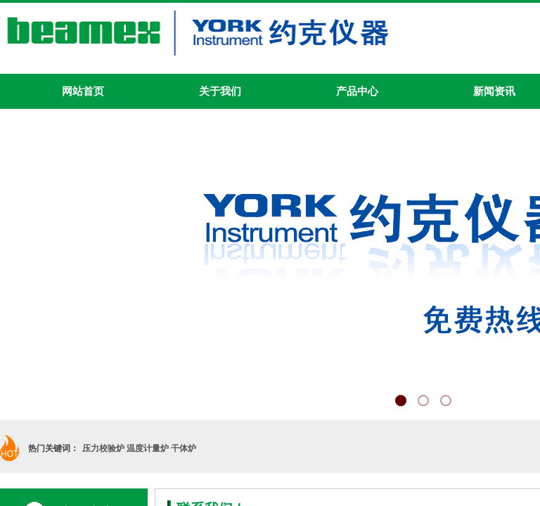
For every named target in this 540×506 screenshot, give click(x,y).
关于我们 (220, 91)
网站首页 (83, 91)
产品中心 (357, 91)
